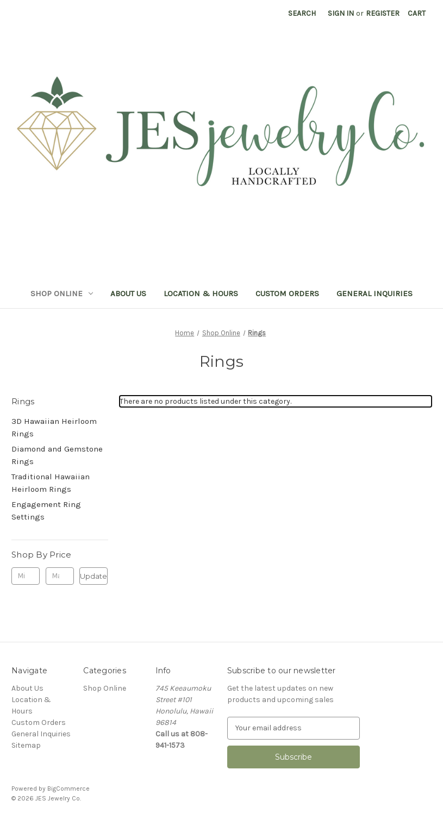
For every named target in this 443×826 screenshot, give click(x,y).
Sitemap (26, 745)
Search (302, 13)
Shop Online (61, 293)
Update (93, 576)
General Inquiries (374, 293)
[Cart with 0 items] (417, 13)
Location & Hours (201, 293)
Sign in (341, 13)
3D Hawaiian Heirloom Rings (54, 427)
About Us (128, 293)
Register (383, 13)
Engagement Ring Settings (46, 510)
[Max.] (60, 576)
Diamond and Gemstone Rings (57, 455)
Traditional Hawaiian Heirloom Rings (50, 483)
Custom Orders (287, 293)
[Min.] (25, 576)
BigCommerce (68, 788)
